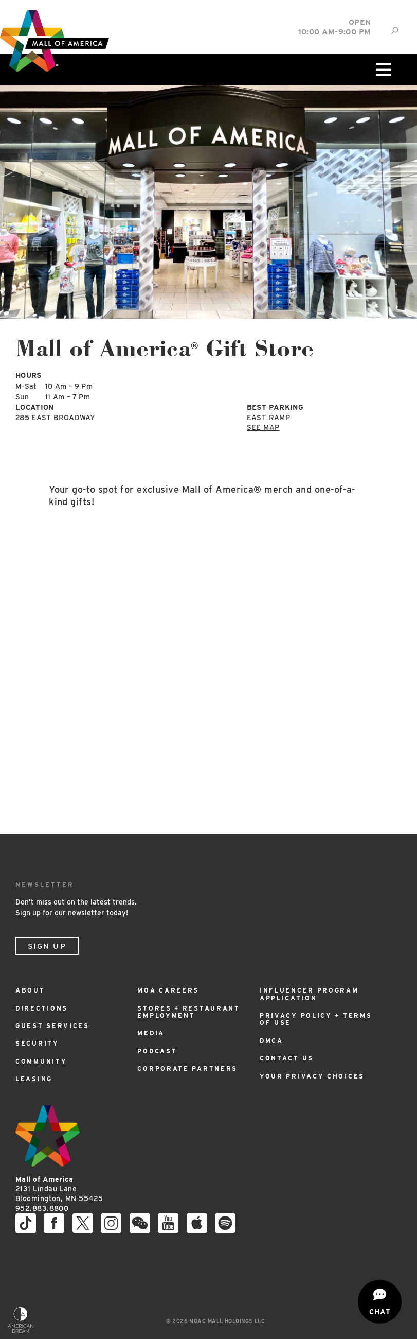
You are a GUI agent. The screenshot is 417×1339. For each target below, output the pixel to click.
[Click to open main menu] (382, 69)
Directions (41, 1008)
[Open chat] (380, 1302)
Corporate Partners (187, 1068)
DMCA (271, 1041)
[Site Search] (395, 31)
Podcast (157, 1051)
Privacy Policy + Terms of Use (316, 1019)
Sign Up (47, 946)
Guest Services (52, 1026)
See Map (263, 427)
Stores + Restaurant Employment (188, 1011)
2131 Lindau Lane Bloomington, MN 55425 (59, 1189)
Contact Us (287, 1058)
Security (37, 1043)
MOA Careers (168, 990)
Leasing (33, 1079)
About (30, 990)
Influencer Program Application (309, 993)
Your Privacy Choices (312, 1076)
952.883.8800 (41, 1208)
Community (41, 1061)
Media (151, 1033)
